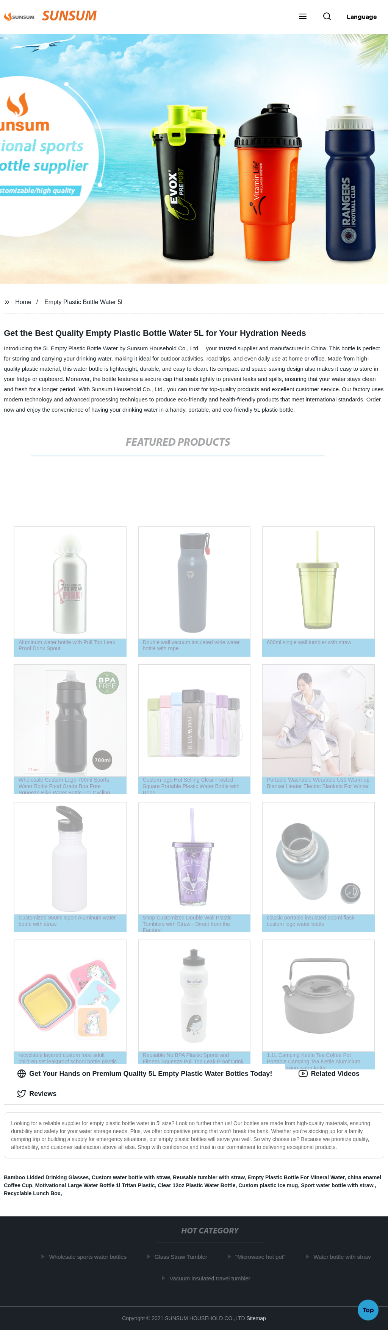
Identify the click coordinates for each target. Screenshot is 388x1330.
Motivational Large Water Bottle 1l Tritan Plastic (95, 1185)
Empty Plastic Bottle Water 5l (83, 302)
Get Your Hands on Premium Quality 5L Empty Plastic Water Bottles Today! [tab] (144, 1073)
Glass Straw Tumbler (182, 1257)
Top (368, 1310)
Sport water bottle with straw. (338, 1185)
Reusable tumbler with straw (208, 1177)
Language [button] (362, 16)
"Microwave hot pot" (262, 1257)
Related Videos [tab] (329, 1073)
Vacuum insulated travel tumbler (211, 1278)
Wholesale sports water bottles (89, 1257)
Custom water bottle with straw (131, 1177)
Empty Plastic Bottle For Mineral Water (295, 1177)
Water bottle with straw (343, 1257)
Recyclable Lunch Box (32, 1193)
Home (23, 302)
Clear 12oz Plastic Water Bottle (197, 1185)
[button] (302, 17)
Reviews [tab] (36, 1093)
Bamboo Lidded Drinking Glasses (46, 1177)
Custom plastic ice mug (268, 1185)
